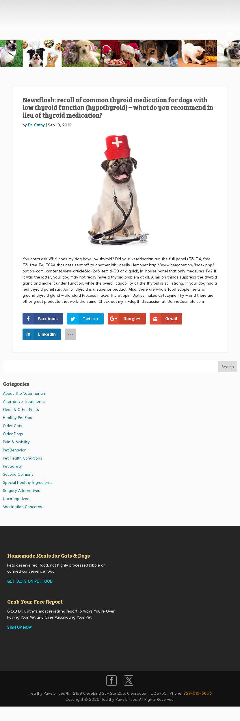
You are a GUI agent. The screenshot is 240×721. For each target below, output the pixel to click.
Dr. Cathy (36, 124)
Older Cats (12, 425)
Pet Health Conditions (22, 457)
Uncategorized (16, 498)
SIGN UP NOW (19, 627)
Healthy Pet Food (18, 417)
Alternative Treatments (24, 401)
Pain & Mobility (16, 441)
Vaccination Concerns (22, 506)
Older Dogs (13, 433)
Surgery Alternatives (21, 490)
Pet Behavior (14, 449)
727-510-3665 (197, 693)
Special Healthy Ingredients (28, 482)
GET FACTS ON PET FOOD (30, 581)
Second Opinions (18, 474)
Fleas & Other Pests (21, 409)
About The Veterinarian (24, 393)
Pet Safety (12, 466)
